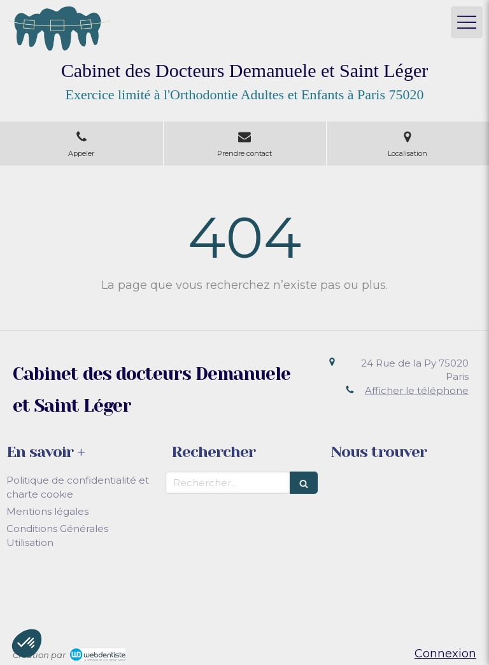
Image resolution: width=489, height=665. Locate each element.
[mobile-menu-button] (467, 22)
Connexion (445, 654)
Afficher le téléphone (417, 390)
